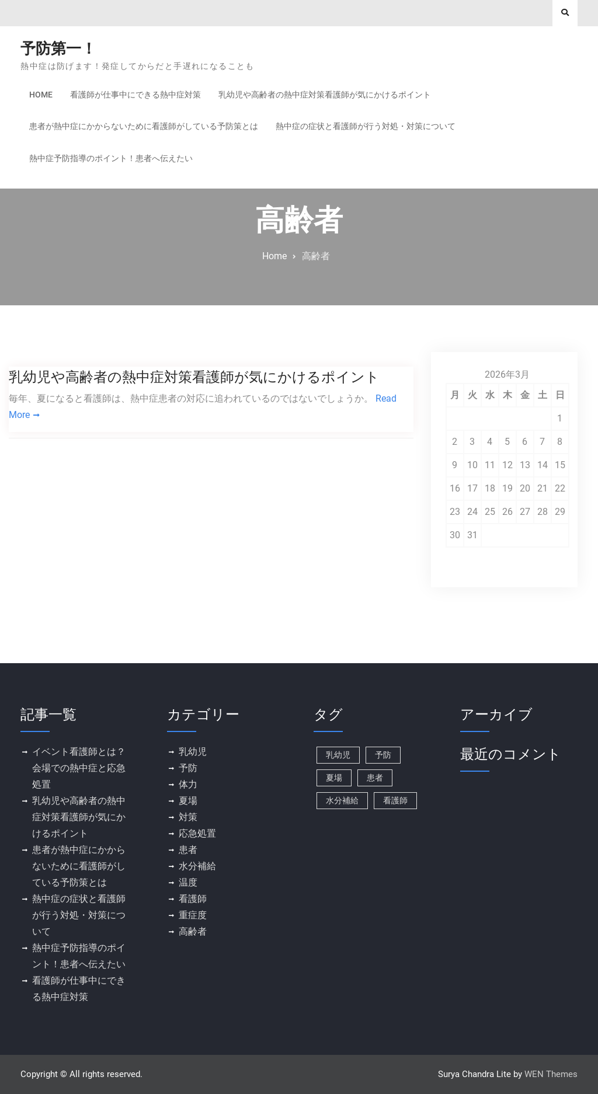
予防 (188, 768)
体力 (188, 784)
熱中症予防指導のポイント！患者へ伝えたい (111, 158)
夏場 (188, 800)
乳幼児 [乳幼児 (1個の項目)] (338, 754)
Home (41, 94)
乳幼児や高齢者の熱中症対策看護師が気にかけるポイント (324, 94)
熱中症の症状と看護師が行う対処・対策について (366, 126)
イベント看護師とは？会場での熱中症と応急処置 (79, 768)
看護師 (193, 898)
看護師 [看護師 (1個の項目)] (395, 800)
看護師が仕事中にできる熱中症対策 (135, 94)
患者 (188, 849)
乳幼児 (193, 751)
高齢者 (193, 931)
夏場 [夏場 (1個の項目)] (334, 777)
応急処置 (197, 833)
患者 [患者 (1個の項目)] (375, 777)
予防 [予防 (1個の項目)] (383, 754)
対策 (188, 817)
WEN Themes (551, 1074)
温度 (188, 882)
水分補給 (197, 866)
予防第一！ (58, 48)
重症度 (193, 915)
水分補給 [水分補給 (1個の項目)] (342, 800)
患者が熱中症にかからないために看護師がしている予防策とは (143, 126)
